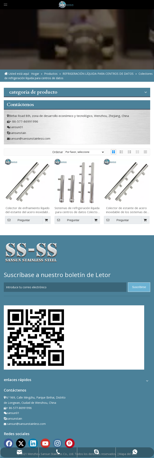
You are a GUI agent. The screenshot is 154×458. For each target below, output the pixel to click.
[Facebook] (8, 443)
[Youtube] (45, 443)
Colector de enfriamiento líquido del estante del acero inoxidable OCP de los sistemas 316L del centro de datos (27, 210)
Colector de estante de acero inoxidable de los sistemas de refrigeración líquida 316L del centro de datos (126, 210)
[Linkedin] (33, 443)
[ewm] (36, 337)
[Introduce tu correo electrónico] (65, 287)
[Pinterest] (70, 443)
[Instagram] (57, 443)
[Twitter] (21, 443)
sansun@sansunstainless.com (30, 138)
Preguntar (17, 220)
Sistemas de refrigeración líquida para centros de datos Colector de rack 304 (77, 210)
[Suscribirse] (139, 287)
